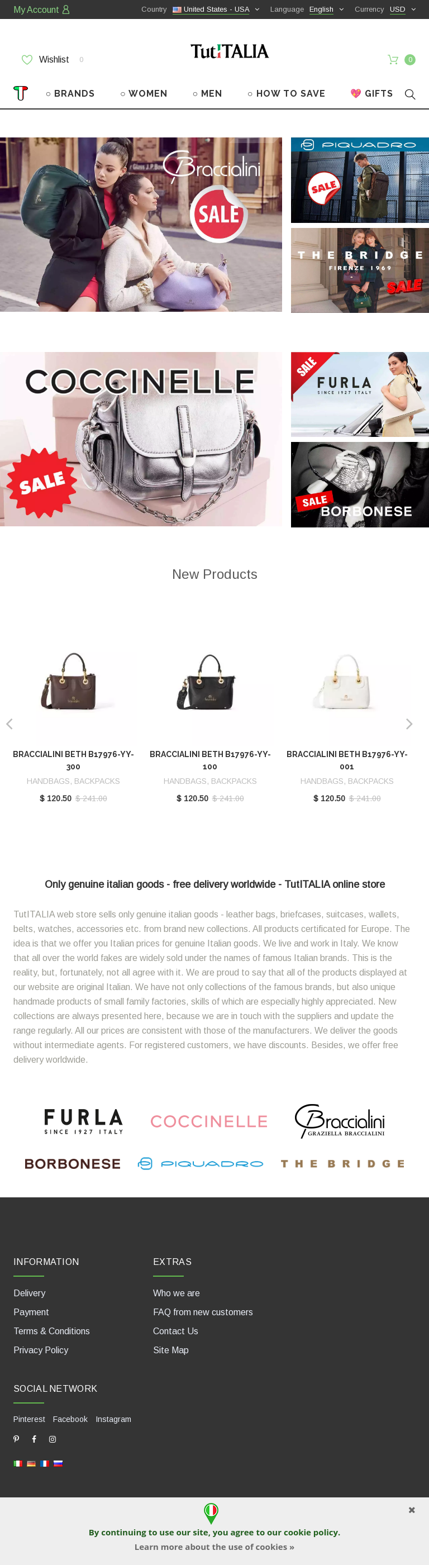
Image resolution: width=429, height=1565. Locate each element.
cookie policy (311, 1532)
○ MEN (207, 93)
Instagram (113, 1419)
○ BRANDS (71, 93)
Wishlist (52, 59)
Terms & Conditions (51, 1331)
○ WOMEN (144, 93)
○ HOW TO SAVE (286, 93)
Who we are (176, 1293)
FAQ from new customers (203, 1312)
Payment (31, 1312)
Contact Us (175, 1331)
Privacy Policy (40, 1350)
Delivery (29, 1293)
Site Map (171, 1350)
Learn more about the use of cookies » (214, 1546)
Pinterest (29, 1419)
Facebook (70, 1419)
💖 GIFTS (371, 93)
